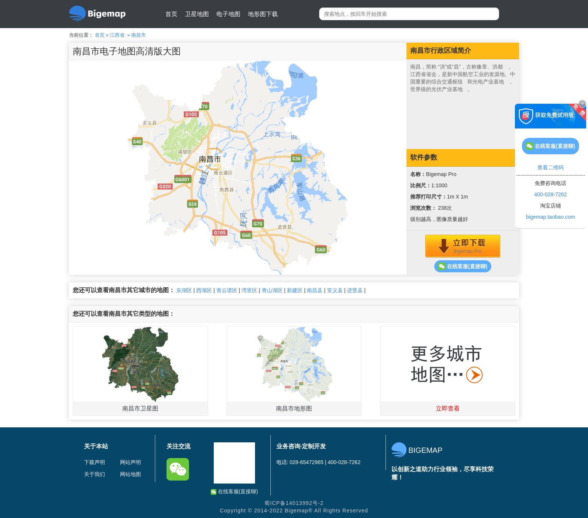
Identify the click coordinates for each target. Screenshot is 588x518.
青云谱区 (226, 290)
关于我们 (94, 474)
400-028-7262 (550, 194)
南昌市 (138, 35)
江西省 (117, 35)
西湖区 (204, 290)
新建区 (295, 290)
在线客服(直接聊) (462, 266)
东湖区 (184, 290)
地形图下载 (263, 14)
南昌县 (314, 290)
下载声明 (94, 462)
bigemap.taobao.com (550, 217)
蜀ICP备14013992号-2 (294, 503)
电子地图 (228, 14)
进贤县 (355, 290)
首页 (171, 14)
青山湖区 (272, 290)
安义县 (335, 290)
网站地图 (130, 474)
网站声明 (130, 462)
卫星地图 (197, 14)
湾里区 (249, 290)
